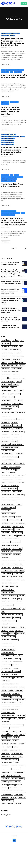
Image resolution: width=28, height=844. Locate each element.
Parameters (5, 706)
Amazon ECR (5, 368)
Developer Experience (7, 136)
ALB (17, 340)
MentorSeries (6, 665)
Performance (19, 176)
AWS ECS (18, 352)
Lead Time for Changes (7, 140)
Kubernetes (21, 633)
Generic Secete (17, 567)
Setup (14, 756)
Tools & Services (14, 781)
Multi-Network (7, 677)
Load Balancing (7, 658)
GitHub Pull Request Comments (14, 69)
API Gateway (6, 343)
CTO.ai (22, 213)
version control (7, 800)
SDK (3, 747)
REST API (22, 734)
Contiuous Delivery (8, 460)
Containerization (7, 453)
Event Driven (6, 548)
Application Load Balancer (10, 371)
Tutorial (19, 784)
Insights (12, 35)
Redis (9, 737)
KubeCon (12, 633)
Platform (13, 718)
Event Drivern (17, 548)
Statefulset (6, 769)
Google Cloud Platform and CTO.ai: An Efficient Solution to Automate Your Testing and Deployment (14, 221)
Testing (4, 781)
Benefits (13, 387)
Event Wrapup (6, 554)
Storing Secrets (19, 772)
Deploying (11, 482)
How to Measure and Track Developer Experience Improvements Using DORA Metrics (14, 151)
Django (18, 516)
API (22, 340)
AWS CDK (4, 349)
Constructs (6, 444)
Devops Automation (8, 507)
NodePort (19, 690)
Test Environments (17, 778)
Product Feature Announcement (10, 33)
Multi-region (6, 680)
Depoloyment (17, 491)
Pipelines (5, 718)
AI (13, 340)
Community (5, 441)
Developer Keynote (8, 504)
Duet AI (4, 535)
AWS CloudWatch (7, 352)
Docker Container (15, 520)
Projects (5, 728)
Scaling (9, 747)
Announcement (17, 368)
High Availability (7, 605)
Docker (4, 520)
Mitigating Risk (7, 671)
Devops (19, 504)
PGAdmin (21, 699)
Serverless (5, 753)
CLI (15, 400)
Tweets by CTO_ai (6, 815)
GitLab (23, 579)
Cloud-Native (6, 431)
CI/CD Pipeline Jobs (8, 397)
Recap (4, 737)
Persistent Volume (8, 715)
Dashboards (20, 475)
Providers (5, 731)
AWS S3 (4, 362)
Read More (5, 64)
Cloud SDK (17, 425)
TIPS (3, 775)
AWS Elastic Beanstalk (16, 356)
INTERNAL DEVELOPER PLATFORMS (12, 614)
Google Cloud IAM (7, 589)
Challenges (5, 416)
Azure (19, 381)
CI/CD (2, 102)
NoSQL (4, 690)
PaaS (20, 702)
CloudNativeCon (18, 431)
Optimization (16, 696)
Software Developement (10, 759)
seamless (22, 797)
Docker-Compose (7, 529)
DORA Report (17, 71)
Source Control (7, 762)
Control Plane (6, 463)
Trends (11, 784)
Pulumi (13, 731)
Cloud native (18, 428)
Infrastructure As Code (9, 627)
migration (5, 797)
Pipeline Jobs (21, 715)
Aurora (4, 378)
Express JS (5, 557)
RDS (16, 734)
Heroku (19, 602)
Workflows (19, 794)
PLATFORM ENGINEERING (9, 702)
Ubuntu (4, 788)
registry (14, 797)
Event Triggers (16, 551)
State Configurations (17, 765)
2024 (8, 340)
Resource (13, 743)
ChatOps (21, 419)
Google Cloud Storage (9, 595)
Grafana (21, 595)
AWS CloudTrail (15, 349)
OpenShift (16, 693)
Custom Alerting (15, 466)
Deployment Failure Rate (8, 180)
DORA (11, 71)
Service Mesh (6, 756)
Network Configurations (10, 683)
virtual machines (7, 803)
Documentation (17, 532)
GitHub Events (18, 573)
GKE (21, 564)
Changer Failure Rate (7, 142)
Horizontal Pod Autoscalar (11, 608)
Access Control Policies (10, 365)
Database (19, 479)
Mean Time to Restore (7, 144)
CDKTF (20, 390)
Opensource (6, 696)
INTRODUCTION (6, 617)
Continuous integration (10, 457)
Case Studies (21, 412)
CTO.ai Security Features (10, 406)
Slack (20, 756)
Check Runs (5, 422)
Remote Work (6, 740)
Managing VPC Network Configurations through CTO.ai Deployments (11, 310)
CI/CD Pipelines (14, 102)
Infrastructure (7, 624)
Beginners (5, 387)
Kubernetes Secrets (8, 646)
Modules (17, 671)
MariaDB (4, 661)
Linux (20, 655)
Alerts (22, 365)
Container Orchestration (10, 447)
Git (16, 570)
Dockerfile (18, 529)
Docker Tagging (18, 526)
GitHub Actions (7, 573)
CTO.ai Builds (6, 403)
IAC (23, 608)
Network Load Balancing (10, 687)
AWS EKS (4, 356)
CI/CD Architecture (14, 393)
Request (15, 740)
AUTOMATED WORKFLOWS (9, 346)
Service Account (16, 753)
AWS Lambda (16, 359)
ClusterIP (5, 434)
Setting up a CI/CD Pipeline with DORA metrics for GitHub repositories (10, 110)
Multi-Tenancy (18, 677)
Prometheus (14, 728)
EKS (15, 535)
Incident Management (9, 620)
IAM (3, 611)
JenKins (4, 633)
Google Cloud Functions (10, 586)
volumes (18, 803)
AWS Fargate (6, 359)
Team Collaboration (13, 775)
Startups (5, 765)
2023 (3, 340)
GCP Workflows (12, 564)
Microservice (6, 668)
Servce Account (15, 750)
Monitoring (14, 674)
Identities (16, 617)
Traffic (4, 784)
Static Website (6, 772)
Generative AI (6, 567)
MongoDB (5, 674)
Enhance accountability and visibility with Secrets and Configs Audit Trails (10, 291)
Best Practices (6, 390)
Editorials (21, 535)
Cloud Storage (7, 428)
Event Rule (5, 551)
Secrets (16, 747)
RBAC (10, 734)
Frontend (22, 561)
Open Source (6, 693)
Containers (19, 453)
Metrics (17, 136)
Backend (15, 384)
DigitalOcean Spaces (8, 513)
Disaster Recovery (8, 516)
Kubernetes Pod (7, 643)
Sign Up (24, 3)
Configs (14, 441)
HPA (19, 598)
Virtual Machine (7, 791)
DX (14, 134)
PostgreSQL (6, 721)
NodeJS (11, 690)
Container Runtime (8, 450)
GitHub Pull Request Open (10, 579)
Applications (6, 375)
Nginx (22, 687)
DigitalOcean (6, 510)
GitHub (3, 69)
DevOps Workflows (8, 494)
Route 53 (21, 743)
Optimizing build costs (9, 699)
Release (16, 737)
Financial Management (9, 561)
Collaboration (15, 434)
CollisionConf (6, 438)
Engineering (16, 542)
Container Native (17, 444)
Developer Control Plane (10, 497)
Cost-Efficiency (19, 463)
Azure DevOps (6, 384)
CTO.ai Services (6, 409)
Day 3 (3, 482)
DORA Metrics (5, 35)
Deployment (16, 213)
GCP (2, 211)
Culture (4, 466)
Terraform (5, 778)
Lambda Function (7, 652)
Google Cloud (13, 583)
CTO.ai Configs (17, 403)
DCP (18, 469)
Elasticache (6, 542)
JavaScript (18, 630)
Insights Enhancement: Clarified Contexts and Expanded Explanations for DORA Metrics (12, 42)
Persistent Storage (8, 712)
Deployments (6, 491)
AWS (21, 346)
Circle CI (14, 422)
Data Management (7, 479)
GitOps (4, 583)
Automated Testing (6, 213)
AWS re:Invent (20, 362)
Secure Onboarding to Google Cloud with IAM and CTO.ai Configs (11, 300)
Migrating (16, 668)
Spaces (17, 762)
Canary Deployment (8, 412)
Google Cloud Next (8, 592)
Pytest (20, 731)
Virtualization (19, 791)
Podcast (21, 718)
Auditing (15, 375)
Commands (17, 438)
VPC (21, 788)
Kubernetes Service (8, 649)
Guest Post (5, 598)
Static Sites (16, 769)
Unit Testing (13, 788)
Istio (11, 630)
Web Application (7, 794)
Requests (5, 743)
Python (4, 734)
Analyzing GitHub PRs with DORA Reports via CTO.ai (14, 76)
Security (4, 750)
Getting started (7, 570)
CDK (15, 390)
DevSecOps (20, 494)
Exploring (16, 554)
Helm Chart (11, 602)
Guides (14, 598)
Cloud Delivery (7, 425)
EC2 (10, 535)
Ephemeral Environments (10, 545)
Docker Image (20, 523)
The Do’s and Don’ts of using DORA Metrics (12, 185)
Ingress (22, 627)
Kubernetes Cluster (8, 636)
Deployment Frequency (7, 138)
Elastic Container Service (10, 538)
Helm (3, 602)
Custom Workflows (8, 469)
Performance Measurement (9, 178)
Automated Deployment (8, 215)
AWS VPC (11, 362)
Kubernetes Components (10, 639)
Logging (17, 658)
